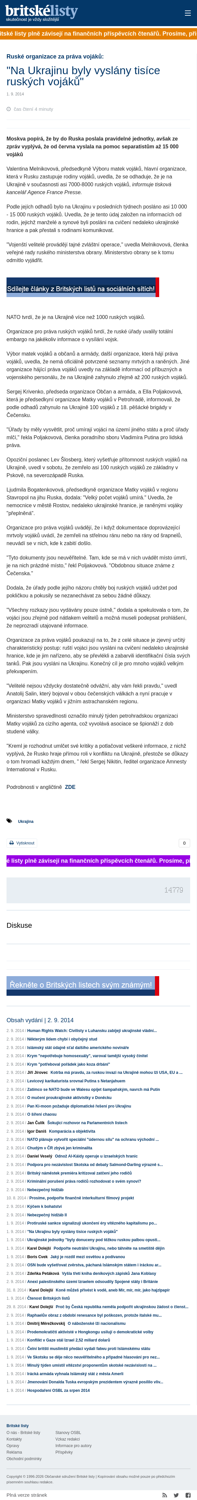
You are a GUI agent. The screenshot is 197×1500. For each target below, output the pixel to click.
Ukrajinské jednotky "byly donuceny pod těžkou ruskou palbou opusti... (93, 1240)
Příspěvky (64, 1452)
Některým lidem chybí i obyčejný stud (62, 1039)
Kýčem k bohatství (44, 1206)
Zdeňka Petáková (43, 1273)
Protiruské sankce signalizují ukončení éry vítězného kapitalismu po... (92, 1223)
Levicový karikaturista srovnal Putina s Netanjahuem (76, 1081)
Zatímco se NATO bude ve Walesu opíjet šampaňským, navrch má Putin (93, 1089)
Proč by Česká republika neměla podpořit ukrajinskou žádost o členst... (122, 1307)
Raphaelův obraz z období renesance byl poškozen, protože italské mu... (94, 1315)
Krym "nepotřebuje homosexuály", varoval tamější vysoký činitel (87, 1056)
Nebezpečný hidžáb (45, 1190)
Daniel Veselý (39, 1156)
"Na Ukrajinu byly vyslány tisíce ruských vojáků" (72, 1231)
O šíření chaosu (41, 1114)
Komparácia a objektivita (72, 1131)
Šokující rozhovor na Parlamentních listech (87, 1123)
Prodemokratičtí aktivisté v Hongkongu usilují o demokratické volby (90, 1332)
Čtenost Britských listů (48, 1298)
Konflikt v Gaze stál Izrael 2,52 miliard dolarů (68, 1340)
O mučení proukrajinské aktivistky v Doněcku (69, 1097)
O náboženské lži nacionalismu (97, 1323)
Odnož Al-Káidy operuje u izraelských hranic (96, 1156)
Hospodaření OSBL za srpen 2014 (58, 1390)
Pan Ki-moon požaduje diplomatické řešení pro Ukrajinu (79, 1106)
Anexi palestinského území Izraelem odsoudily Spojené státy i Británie (92, 1281)
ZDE (70, 787)
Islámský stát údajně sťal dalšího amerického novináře (78, 1047)
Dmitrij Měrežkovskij (46, 1323)
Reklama (14, 1452)
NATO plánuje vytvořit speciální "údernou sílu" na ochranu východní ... (93, 1139)
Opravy (13, 1445)
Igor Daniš (36, 1131)
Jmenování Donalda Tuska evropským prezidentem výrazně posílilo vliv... (95, 1382)
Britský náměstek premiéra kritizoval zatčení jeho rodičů (79, 1173)
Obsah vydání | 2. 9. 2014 (40, 1020)
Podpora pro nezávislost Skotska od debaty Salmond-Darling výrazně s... (95, 1164)
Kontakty (14, 1439)
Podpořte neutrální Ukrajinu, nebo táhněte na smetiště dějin (108, 1248)
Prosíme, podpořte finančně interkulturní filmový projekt (81, 1198)
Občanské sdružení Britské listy (70, 1476)
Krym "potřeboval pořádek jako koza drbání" (68, 1064)
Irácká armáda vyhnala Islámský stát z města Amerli (75, 1374)
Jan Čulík (35, 1123)
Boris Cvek (37, 1257)
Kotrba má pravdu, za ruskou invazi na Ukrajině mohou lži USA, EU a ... (117, 1072)
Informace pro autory (73, 1445)
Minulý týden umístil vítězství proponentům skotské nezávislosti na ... (92, 1365)
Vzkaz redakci (67, 1439)
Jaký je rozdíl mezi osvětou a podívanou (87, 1257)
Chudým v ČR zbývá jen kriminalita (59, 1148)
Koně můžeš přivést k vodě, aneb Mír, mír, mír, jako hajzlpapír (113, 1290)
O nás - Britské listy (23, 1432)
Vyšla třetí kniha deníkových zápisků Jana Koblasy (109, 1273)
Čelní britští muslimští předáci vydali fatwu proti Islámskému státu (88, 1348)
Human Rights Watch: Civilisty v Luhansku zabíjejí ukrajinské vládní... (92, 1030)
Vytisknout (21, 843)
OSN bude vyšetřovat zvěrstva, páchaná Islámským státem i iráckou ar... (94, 1265)
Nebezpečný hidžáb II (47, 1215)
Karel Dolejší (39, 1248)
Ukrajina (25, 821)
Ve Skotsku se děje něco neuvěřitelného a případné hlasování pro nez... (93, 1357)
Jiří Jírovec (37, 1072)
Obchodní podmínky (24, 1459)
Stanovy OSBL (68, 1432)
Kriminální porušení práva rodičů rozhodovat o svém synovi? (84, 1181)
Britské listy (78, 14)
